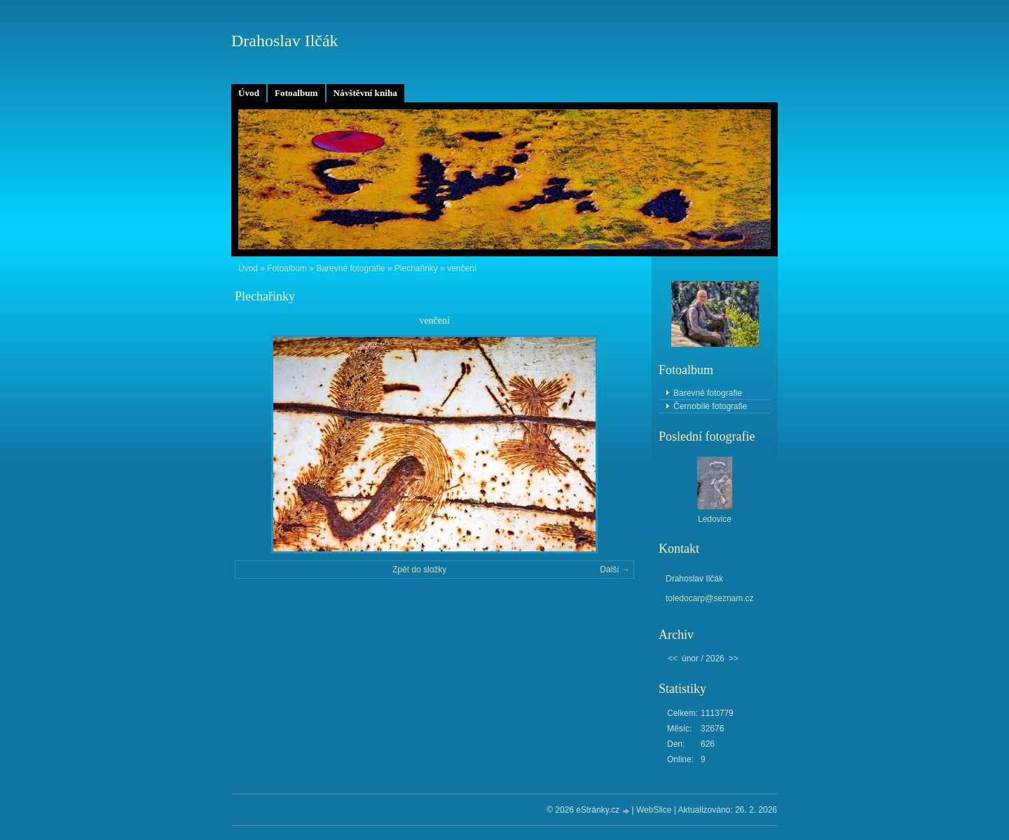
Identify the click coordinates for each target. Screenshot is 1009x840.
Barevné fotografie (350, 268)
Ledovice (715, 519)
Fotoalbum (296, 93)
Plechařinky (416, 268)
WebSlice (653, 810)
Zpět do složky (419, 569)
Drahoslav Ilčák (284, 41)
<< (673, 658)
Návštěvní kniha (365, 93)
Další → (615, 569)
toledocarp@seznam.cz (710, 598)
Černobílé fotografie (710, 406)
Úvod (248, 93)
